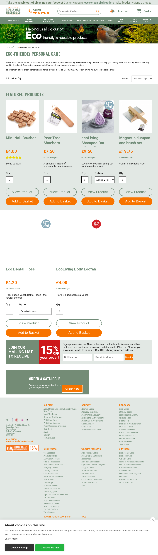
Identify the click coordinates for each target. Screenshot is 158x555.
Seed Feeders (49, 453)
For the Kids (49, 497)
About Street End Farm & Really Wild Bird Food (60, 410)
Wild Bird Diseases (52, 423)
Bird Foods (13, 20)
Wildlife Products (48, 20)
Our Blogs (48, 429)
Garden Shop (125, 471)
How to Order (87, 409)
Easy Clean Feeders (52, 459)
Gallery (47, 435)
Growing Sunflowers (53, 417)
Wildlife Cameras (89, 471)
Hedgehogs (86, 459)
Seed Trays (48, 483)
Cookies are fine (50, 547)
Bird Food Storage (51, 506)
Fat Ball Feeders (51, 509)
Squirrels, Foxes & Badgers (93, 465)
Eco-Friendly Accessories (130, 465)
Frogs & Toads (87, 468)
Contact (86, 405)
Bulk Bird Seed (125, 442)
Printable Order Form (91, 430)
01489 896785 (41, 12)
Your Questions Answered (55, 426)
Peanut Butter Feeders (53, 477)
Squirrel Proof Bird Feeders (56, 494)
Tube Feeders (49, 512)
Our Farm (121, 20)
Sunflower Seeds (126, 436)
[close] (152, 519)
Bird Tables (48, 480)
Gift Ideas (67, 20)
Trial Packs (124, 445)
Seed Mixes (124, 409)
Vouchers (123, 477)
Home (8, 47)
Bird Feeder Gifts (126, 453)
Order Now (72, 388)
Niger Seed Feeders (52, 500)
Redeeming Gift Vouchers (92, 418)
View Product (22, 192)
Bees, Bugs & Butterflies (91, 456)
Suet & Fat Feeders (52, 462)
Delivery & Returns (89, 412)
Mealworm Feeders (52, 503)
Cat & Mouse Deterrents (91, 480)
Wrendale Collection (128, 480)
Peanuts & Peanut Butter (130, 424)
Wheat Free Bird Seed (128, 433)
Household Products (128, 468)
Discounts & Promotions (92, 421)
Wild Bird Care (50, 420)
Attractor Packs (88, 477)
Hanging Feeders (51, 468)
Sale (110, 20)
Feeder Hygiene (50, 491)
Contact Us (146, 20)
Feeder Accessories (52, 488)
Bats (83, 485)
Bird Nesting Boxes (89, 453)
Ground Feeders (51, 474)
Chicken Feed (125, 418)
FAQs (46, 432)
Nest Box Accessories (90, 462)
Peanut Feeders (50, 456)
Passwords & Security (90, 415)
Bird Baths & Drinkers (53, 465)
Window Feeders (51, 485)
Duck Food (124, 421)
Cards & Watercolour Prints (131, 462)
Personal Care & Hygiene (130, 474)
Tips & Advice (133, 20)
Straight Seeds (125, 412)
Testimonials (49, 438)
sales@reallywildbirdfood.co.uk (19, 441)
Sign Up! (129, 357)
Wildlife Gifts (125, 459)
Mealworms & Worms (128, 415)
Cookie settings (19, 547)
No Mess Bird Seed (127, 430)
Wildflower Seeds (89, 483)
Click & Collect (87, 424)
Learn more (11, 538)
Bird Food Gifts (125, 456)
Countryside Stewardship (90, 20)
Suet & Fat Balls (126, 427)
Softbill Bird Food (127, 439)
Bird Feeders (29, 20)
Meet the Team (50, 414)
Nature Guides (87, 474)
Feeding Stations (51, 471)
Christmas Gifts (126, 483)
